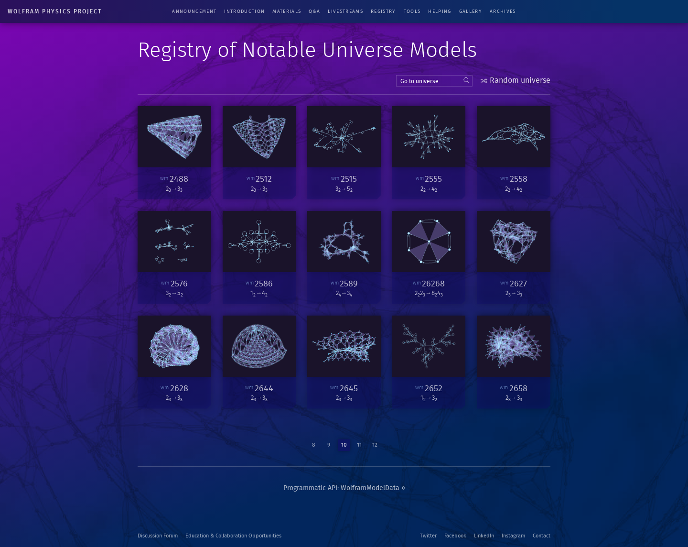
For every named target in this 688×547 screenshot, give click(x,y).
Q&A (314, 11)
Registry (383, 11)
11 (359, 445)
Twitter (428, 535)
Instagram (513, 535)
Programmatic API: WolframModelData (341, 488)
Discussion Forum (158, 535)
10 (344, 445)
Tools (412, 11)
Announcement (194, 11)
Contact (541, 535)
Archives (503, 11)
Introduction (244, 11)
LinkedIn (484, 535)
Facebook (455, 535)
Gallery (470, 11)
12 (374, 445)
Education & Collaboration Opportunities (233, 535)
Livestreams (345, 11)
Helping (439, 11)
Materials (286, 11)
